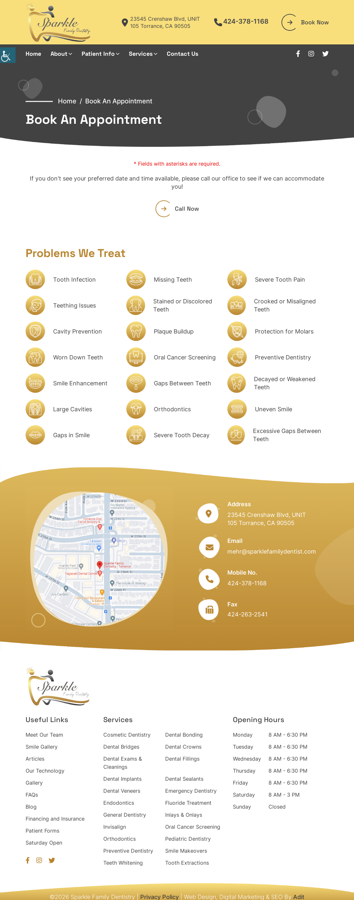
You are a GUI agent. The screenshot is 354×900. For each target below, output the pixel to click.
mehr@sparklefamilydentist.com (271, 551)
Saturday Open (44, 842)
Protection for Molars (284, 331)
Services (141, 53)
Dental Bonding (184, 734)
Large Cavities (72, 409)
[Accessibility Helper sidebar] (8, 55)
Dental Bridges (121, 746)
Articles (35, 758)
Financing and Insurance (55, 818)
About (59, 53)
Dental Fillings (182, 758)
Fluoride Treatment (188, 803)
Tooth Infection (74, 279)
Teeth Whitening (123, 862)
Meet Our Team (44, 734)
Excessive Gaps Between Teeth (287, 434)
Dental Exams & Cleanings (122, 762)
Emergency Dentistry (191, 791)
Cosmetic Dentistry (127, 734)
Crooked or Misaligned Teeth (285, 305)
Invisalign (114, 827)
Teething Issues (74, 305)
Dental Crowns (183, 746)
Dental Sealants (184, 779)
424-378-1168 (241, 21)
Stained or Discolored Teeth (182, 305)
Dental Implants (122, 779)
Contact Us (182, 53)
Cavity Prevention (77, 331)
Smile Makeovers (186, 850)
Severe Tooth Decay (182, 435)
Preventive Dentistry (283, 357)
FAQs (32, 794)
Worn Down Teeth (78, 357)
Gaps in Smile (71, 435)
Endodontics (118, 803)
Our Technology (45, 770)
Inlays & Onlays (183, 815)
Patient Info (98, 53)
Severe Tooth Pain (280, 279)
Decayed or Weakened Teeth (284, 383)
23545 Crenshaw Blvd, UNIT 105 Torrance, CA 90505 (161, 22)
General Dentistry (124, 815)
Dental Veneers (121, 791)
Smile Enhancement (80, 383)
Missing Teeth (173, 279)
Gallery (34, 782)
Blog (31, 806)
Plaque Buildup (174, 331)
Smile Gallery (42, 746)
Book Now (308, 22)
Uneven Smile (273, 409)
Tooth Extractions (187, 862)
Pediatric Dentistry (188, 839)
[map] (99, 559)
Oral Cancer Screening (185, 357)
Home (33, 53)
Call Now (180, 208)
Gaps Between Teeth (182, 383)
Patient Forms (42, 830)
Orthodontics (172, 409)
